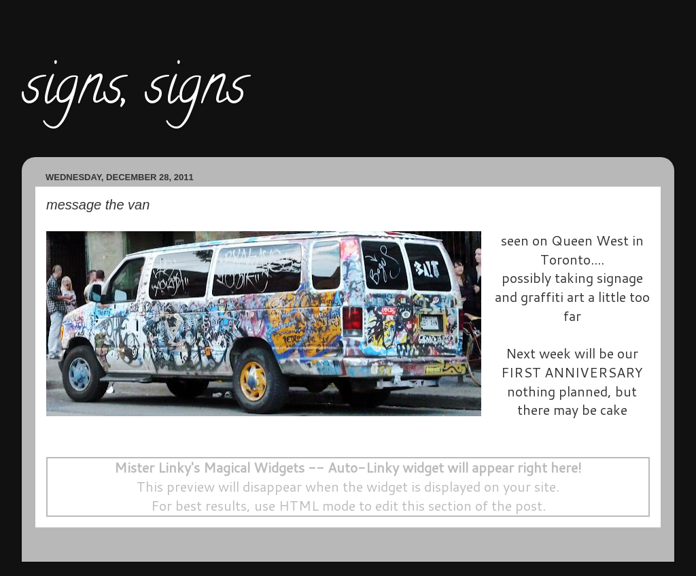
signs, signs (134, 91)
